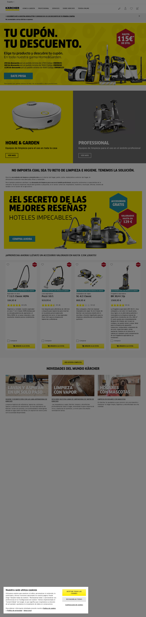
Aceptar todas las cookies (74, 592)
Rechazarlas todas (74, 599)
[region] (46, 600)
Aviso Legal (28, 610)
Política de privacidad (14, 610)
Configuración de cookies (74, 605)
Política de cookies (49, 608)
